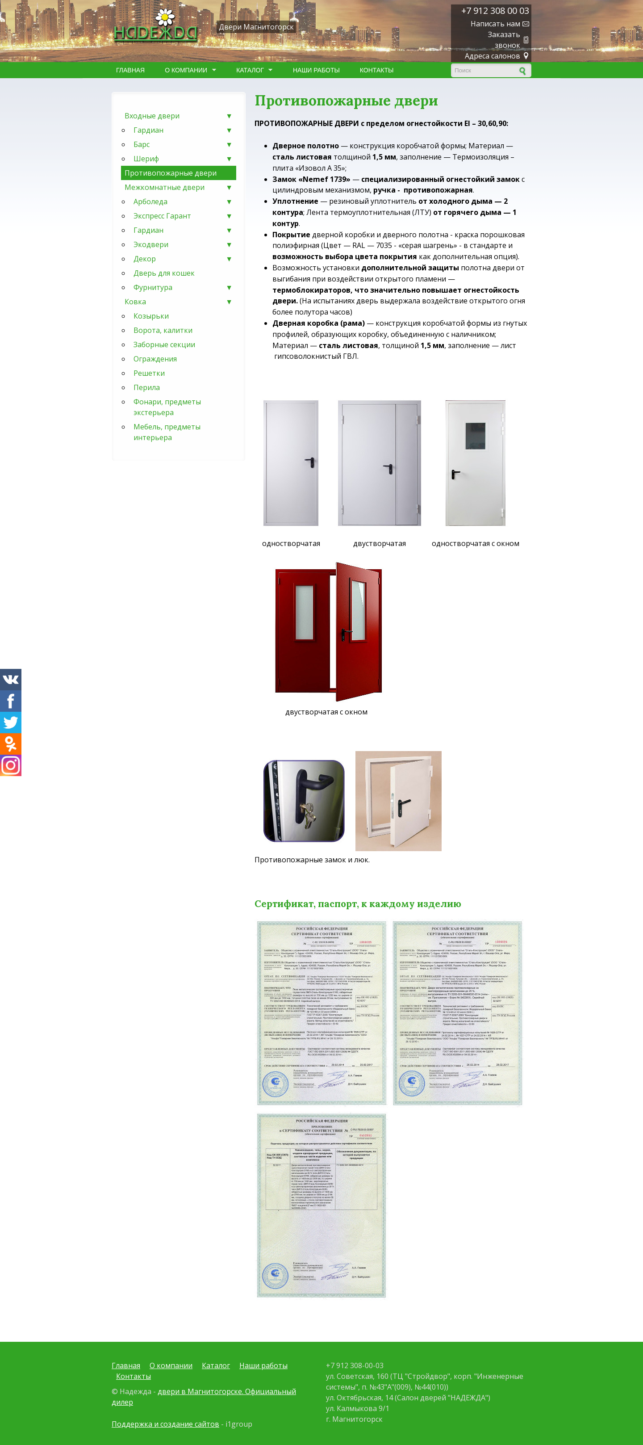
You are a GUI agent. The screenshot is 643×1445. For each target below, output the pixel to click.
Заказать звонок (504, 39)
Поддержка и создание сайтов (165, 1424)
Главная (130, 70)
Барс (183, 144)
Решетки (149, 373)
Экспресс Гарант (183, 215)
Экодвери (183, 244)
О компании (188, 70)
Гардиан (183, 130)
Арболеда (183, 201)
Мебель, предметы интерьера (167, 432)
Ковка (179, 301)
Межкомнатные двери (179, 187)
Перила (147, 387)
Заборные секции (164, 344)
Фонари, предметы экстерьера (167, 407)
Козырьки (151, 316)
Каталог (252, 70)
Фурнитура (183, 287)
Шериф (183, 158)
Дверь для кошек (164, 273)
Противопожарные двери (171, 173)
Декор (183, 258)
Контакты (377, 70)
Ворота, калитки (163, 330)
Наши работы (316, 70)
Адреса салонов (492, 56)
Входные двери (179, 115)
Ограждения (155, 359)
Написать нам (495, 24)
